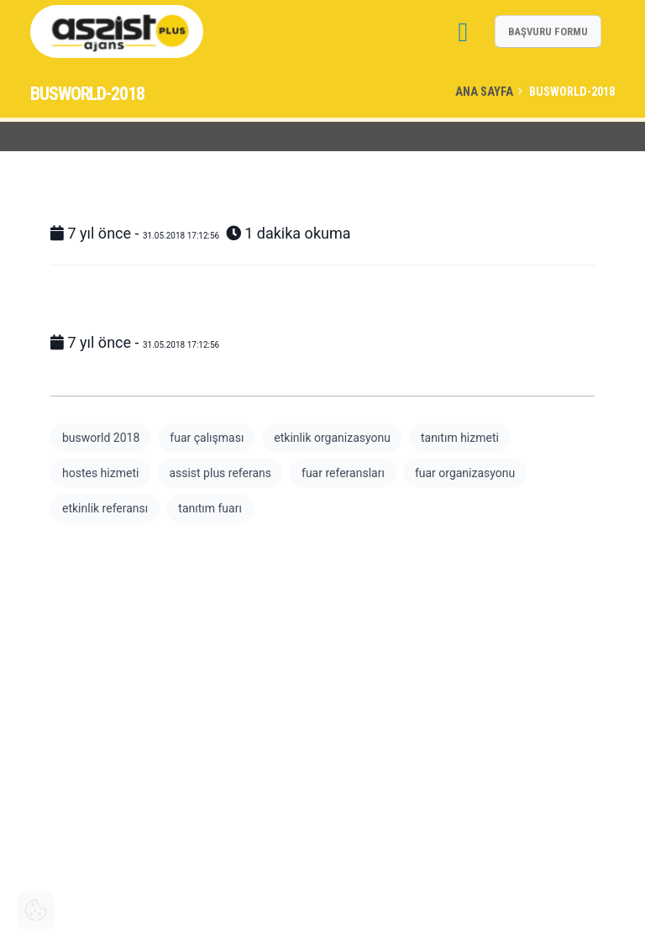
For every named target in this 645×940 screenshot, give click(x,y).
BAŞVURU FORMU (548, 31)
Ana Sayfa (484, 92)
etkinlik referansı (105, 508)
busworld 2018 (100, 437)
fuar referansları (343, 473)
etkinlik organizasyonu (332, 437)
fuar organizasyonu (465, 473)
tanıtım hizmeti (460, 437)
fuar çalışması (207, 437)
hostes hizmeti (100, 473)
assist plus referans (220, 473)
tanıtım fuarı (210, 508)
